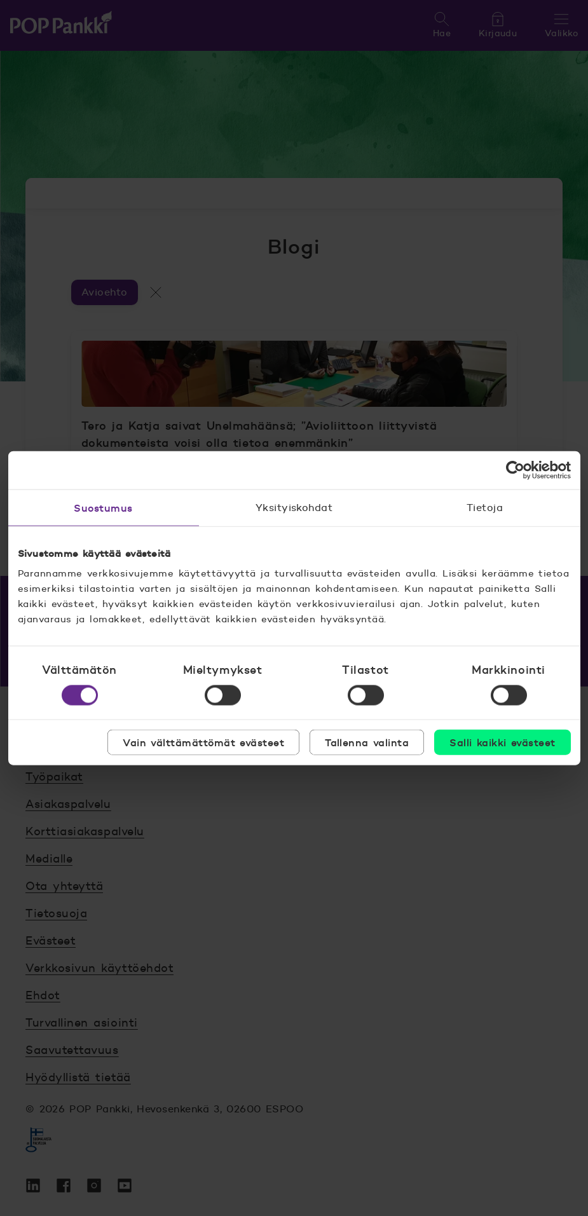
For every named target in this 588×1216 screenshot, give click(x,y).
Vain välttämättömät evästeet (203, 742)
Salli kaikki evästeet (502, 742)
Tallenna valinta (367, 742)
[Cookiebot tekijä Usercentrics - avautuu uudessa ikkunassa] (515, 469)
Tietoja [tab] (485, 507)
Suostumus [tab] (103, 507)
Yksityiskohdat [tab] (294, 507)
